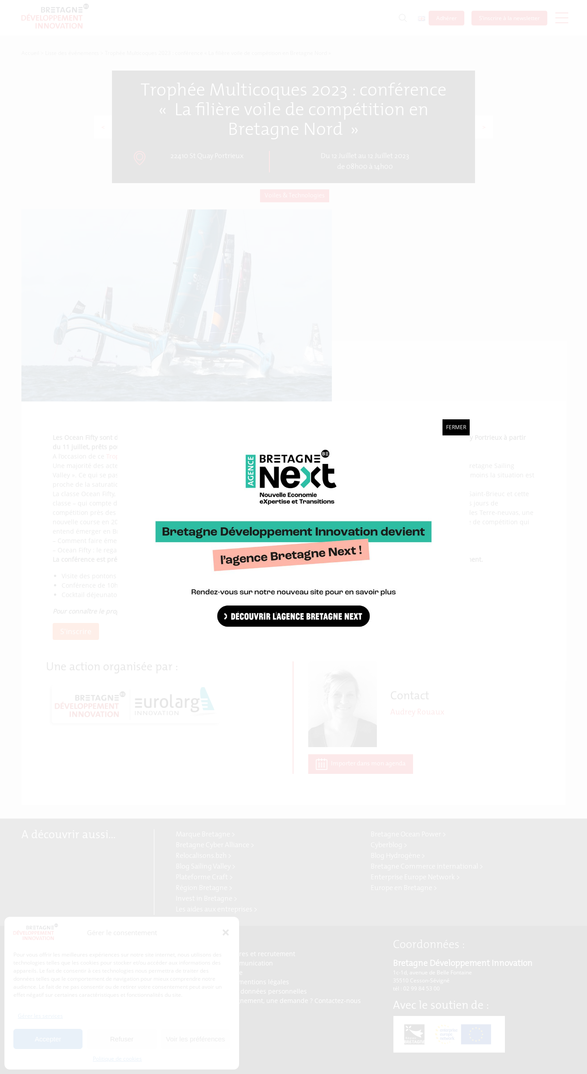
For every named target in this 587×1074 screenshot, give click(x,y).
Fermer (456, 427)
